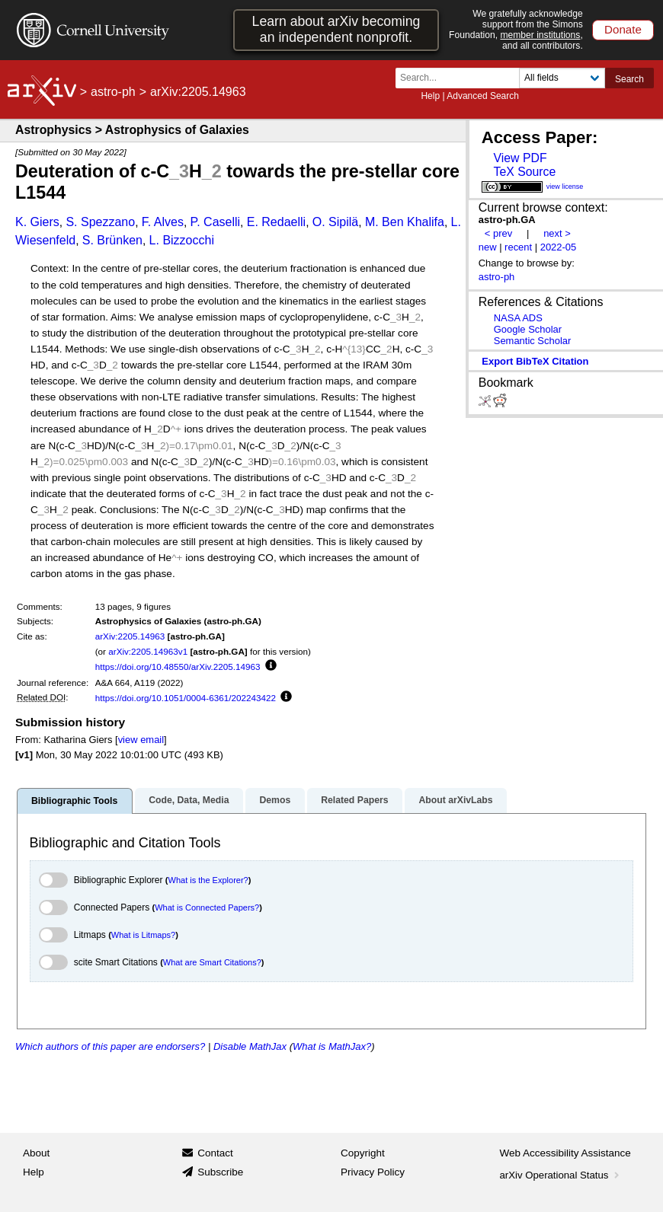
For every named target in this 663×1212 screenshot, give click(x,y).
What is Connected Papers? (207, 907)
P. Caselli (216, 221)
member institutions (540, 35)
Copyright (363, 1153)
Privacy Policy (373, 1172)
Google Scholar (528, 329)
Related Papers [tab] (354, 800)
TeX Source (524, 171)
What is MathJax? (332, 1046)
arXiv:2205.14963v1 (147, 651)
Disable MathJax (250, 1046)
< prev (498, 233)
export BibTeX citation (535, 361)
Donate (623, 29)
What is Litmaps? (143, 934)
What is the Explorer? (208, 880)
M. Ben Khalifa (404, 221)
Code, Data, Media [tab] (189, 800)
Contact (215, 1153)
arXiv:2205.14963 (130, 636)
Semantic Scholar (533, 340)
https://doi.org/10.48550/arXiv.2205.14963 (178, 666)
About (36, 1153)
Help (430, 96)
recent (518, 247)
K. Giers (37, 221)
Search (629, 79)
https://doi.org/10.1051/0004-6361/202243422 (185, 698)
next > (557, 233)
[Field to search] (562, 78)
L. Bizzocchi (181, 240)
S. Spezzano (100, 221)
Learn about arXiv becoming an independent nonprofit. (336, 29)
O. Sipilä (335, 221)
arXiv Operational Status (561, 1175)
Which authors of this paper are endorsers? (110, 1046)
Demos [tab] (274, 800)
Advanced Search (483, 96)
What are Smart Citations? (212, 962)
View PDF (519, 158)
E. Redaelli (276, 221)
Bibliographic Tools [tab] (74, 801)
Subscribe (220, 1172)
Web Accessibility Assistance (565, 1153)
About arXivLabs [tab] (455, 800)
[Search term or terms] (462, 78)
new (488, 247)
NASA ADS (518, 318)
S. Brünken (112, 240)
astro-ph (113, 91)
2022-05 (558, 247)
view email (141, 739)
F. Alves (163, 221)
